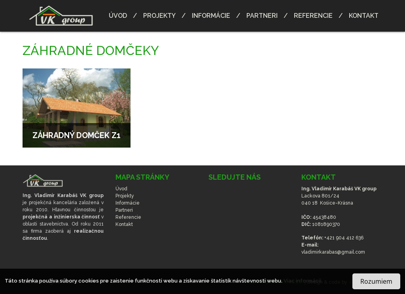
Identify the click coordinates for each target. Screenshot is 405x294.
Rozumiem (376, 281)
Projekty (159, 15)
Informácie (211, 15)
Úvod (118, 15)
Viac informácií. (303, 281)
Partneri (262, 15)
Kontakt (364, 15)
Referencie (313, 15)
